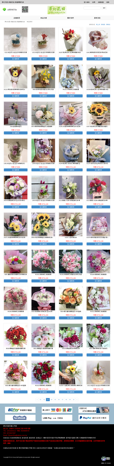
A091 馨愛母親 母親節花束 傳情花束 (16, 274)
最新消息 (97, 18)
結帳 (107, 2)
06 (59, 399)
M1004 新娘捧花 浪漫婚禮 (98, 274)
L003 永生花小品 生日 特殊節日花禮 (43, 200)
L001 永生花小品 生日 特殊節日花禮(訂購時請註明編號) (21, 163)
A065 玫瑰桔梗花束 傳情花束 (71, 348)
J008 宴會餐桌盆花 (16, 126)
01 (40, 399)
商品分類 (43, 18)
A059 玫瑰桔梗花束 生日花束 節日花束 (16, 200)
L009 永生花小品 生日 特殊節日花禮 (43, 163)
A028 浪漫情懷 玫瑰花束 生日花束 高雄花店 (44, 311)
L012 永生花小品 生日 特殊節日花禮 (16, 52)
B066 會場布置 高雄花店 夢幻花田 (43, 89)
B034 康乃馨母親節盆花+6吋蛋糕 (70, 311)
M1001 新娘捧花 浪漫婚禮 (43, 274)
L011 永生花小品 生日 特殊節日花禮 (98, 385)
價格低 (108, 24)
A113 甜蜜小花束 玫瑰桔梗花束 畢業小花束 (72, 200)
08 (66, 399)
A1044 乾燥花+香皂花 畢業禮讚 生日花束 (71, 163)
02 (44, 399)
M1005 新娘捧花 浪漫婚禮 (16, 311)
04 (51, 399)
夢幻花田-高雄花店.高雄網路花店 (13, 2)
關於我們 (70, 18)
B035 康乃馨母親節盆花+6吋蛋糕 (15, 385)
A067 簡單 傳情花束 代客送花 (98, 348)
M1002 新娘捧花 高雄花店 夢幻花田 (71, 274)
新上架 (98, 24)
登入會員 (87, 2)
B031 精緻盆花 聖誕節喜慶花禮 (43, 348)
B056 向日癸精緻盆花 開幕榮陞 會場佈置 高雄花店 (47, 237)
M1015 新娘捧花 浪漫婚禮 (43, 385)
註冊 (93, 2)
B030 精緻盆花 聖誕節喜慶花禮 (15, 348)
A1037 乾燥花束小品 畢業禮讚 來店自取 (71, 52)
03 (48, 399)
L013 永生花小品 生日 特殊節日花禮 (43, 52)
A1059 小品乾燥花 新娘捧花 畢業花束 (70, 385)
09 (70, 399)
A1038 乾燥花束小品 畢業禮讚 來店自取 (99, 89)
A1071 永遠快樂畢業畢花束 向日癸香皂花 (16, 237)
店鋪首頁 (17, 18)
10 (73, 399)
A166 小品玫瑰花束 (71, 237)
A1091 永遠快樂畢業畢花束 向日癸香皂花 (72, 126)
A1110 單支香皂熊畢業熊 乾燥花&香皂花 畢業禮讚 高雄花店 (22, 89)
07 (62, 399)
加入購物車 (15, 59)
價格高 (103, 24)
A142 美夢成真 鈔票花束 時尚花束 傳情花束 (100, 52)
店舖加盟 (101, 2)
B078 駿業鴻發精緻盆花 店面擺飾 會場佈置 (44, 126)
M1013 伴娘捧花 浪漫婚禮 (71, 89)
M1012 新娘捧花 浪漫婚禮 (98, 311)
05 (55, 399)
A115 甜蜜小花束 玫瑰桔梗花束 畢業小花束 (100, 200)
